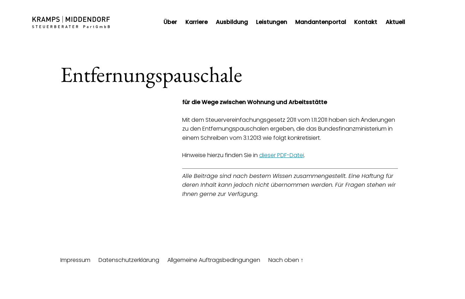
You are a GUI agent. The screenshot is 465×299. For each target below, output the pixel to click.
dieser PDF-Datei (281, 155)
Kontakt (365, 22)
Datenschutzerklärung (129, 260)
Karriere (196, 22)
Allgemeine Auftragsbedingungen (213, 260)
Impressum (75, 260)
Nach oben (285, 260)
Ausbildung (232, 22)
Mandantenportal (320, 22)
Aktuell (395, 22)
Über (170, 22)
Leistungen (271, 22)
